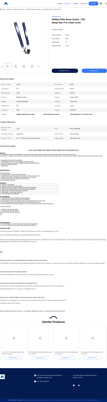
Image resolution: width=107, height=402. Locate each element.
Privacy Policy (12, 400)
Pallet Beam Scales (18, 9)
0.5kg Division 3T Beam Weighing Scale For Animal (92, 353)
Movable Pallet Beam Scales (13, 311)
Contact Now (93, 70)
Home (60, 3)
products (9, 9)
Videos (75, 3)
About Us (84, 3)
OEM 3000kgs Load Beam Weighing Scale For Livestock (40, 353)
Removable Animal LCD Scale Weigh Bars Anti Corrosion (66, 353)
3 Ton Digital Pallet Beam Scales (33, 311)
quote (93, 3)
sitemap (19, 400)
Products (67, 3)
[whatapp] (75, 385)
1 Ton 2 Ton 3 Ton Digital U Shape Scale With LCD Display (13, 353)
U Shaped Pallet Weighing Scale (54, 311)
